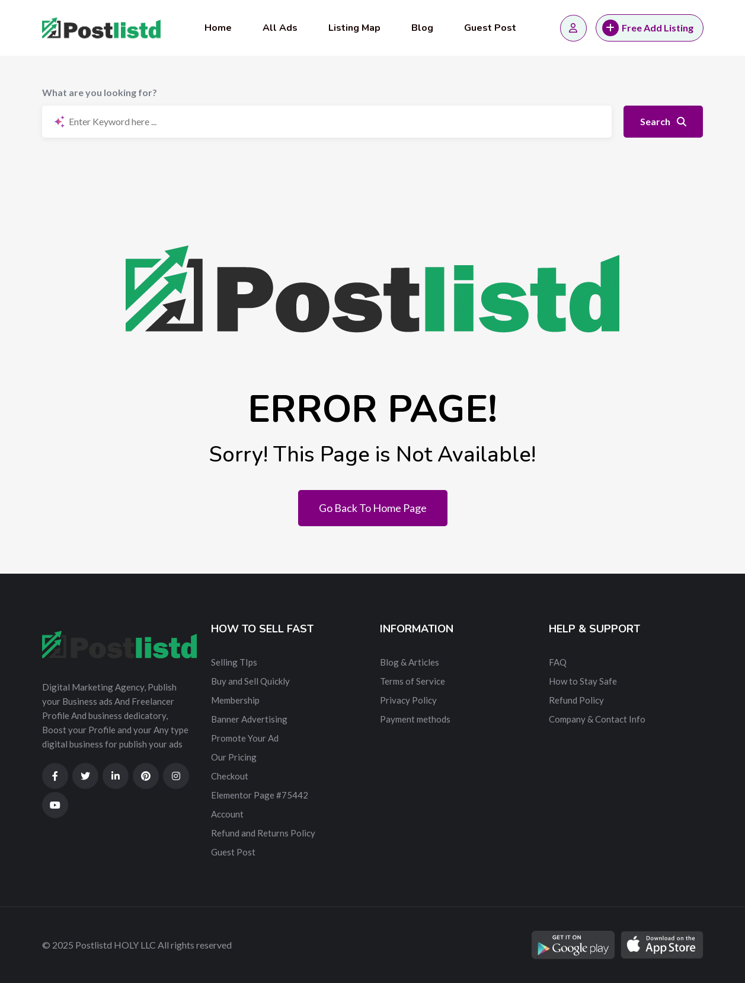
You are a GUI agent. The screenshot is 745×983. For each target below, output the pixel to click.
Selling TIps (234, 662)
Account (227, 814)
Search (663, 121)
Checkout (229, 776)
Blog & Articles (409, 662)
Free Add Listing (647, 28)
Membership (235, 700)
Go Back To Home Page (373, 507)
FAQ (558, 662)
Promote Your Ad (245, 738)
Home (218, 27)
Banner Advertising (249, 719)
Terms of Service (412, 681)
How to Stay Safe (583, 681)
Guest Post (490, 27)
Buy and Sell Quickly (250, 681)
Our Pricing (234, 757)
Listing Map (354, 27)
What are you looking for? (99, 92)
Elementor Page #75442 (259, 795)
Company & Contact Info (597, 719)
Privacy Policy (408, 700)
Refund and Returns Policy (263, 833)
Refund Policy (576, 700)
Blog (422, 27)
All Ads (280, 27)
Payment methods (415, 719)
